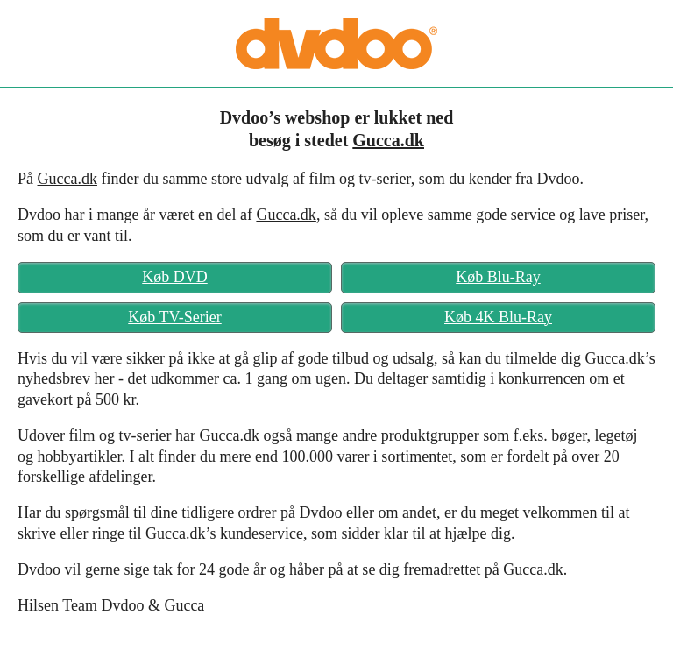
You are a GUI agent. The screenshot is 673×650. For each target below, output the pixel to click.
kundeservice (261, 533)
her (104, 378)
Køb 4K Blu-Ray (498, 317)
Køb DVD (175, 277)
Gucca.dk (388, 140)
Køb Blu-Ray (498, 277)
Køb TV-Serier (175, 317)
